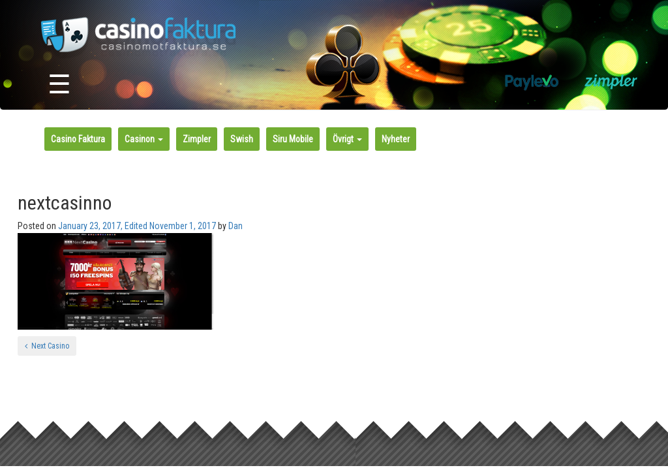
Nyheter (396, 139)
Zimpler (197, 139)
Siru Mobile (293, 139)
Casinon (144, 139)
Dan (235, 226)
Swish (241, 139)
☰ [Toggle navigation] (59, 84)
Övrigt (347, 139)
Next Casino (47, 346)
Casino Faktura (78, 139)
